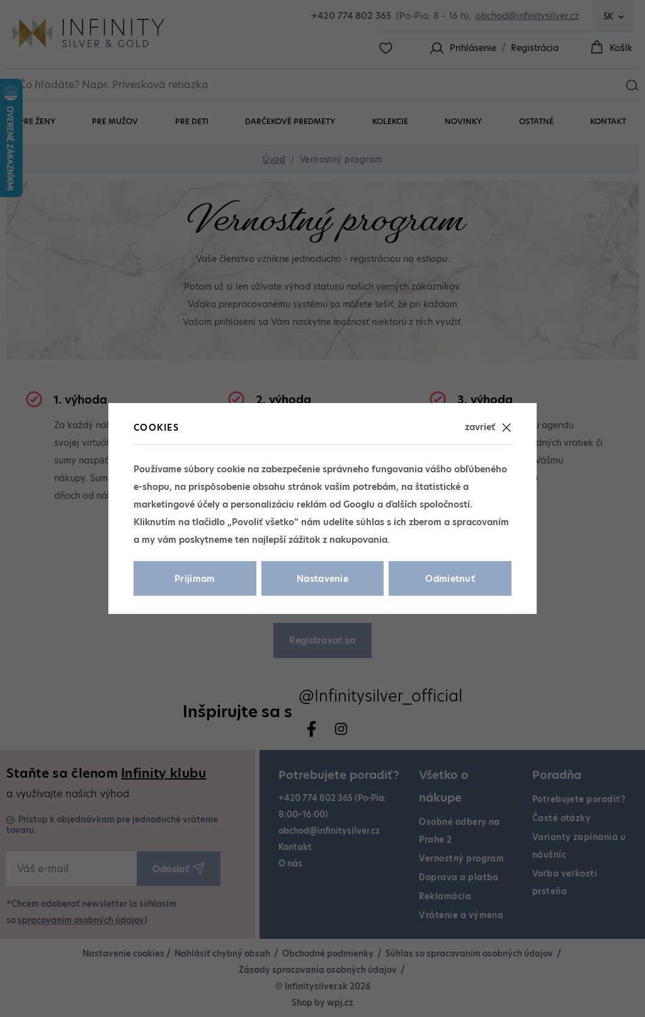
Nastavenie (322, 578)
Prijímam (194, 578)
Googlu (359, 504)
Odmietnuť (450, 578)
